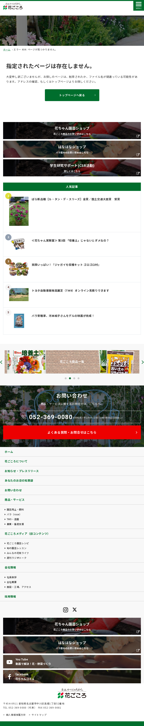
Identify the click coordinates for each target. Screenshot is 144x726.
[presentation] (1, 362)
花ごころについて (16, 461)
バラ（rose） (14, 514)
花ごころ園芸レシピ (18, 543)
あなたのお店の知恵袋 (19, 480)
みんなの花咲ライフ (18, 552)
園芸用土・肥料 (15, 509)
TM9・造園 (13, 519)
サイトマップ (39, 714)
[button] (66, 378)
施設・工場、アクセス (19, 586)
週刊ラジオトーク (17, 557)
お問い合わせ (13, 490)
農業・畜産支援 (15, 524)
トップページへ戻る (72, 95)
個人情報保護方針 (16, 714)
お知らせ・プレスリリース (22, 471)
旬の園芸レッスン (17, 548)
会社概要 (12, 582)
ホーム (6, 49)
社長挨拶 (12, 577)
